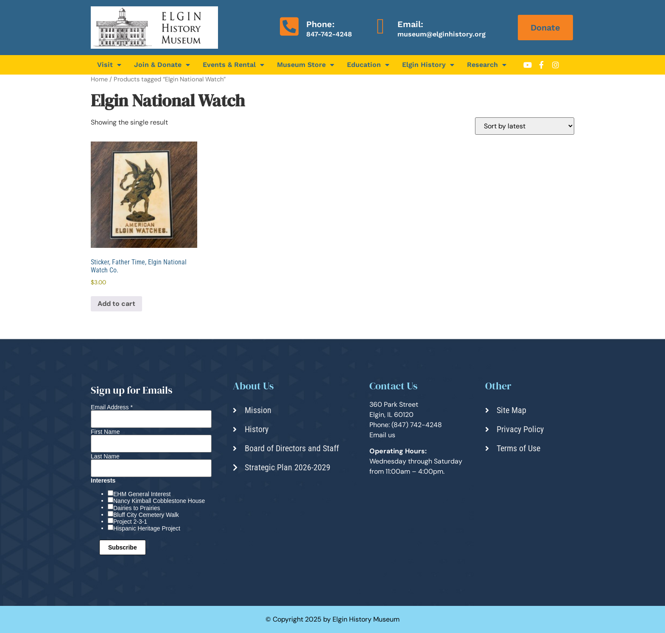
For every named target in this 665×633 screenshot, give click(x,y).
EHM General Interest (141, 494)
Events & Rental (233, 64)
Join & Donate (162, 64)
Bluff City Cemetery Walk (146, 515)
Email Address (112, 407)
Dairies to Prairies (136, 508)
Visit (109, 64)
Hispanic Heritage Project (146, 528)
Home (99, 79)
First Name (105, 432)
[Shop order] (524, 126)
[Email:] (380, 26)
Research (486, 64)
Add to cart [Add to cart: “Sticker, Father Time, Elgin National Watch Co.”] (116, 303)
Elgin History (428, 64)
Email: (410, 24)
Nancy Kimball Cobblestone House (159, 501)
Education (368, 64)
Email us (382, 434)
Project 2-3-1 (130, 522)
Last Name (105, 456)
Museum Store (305, 64)
